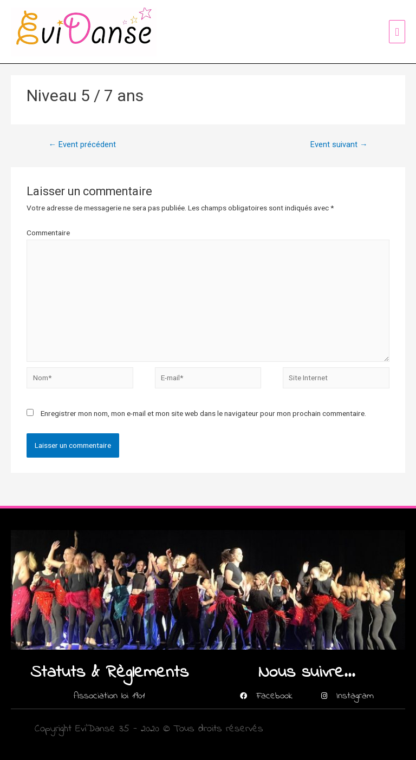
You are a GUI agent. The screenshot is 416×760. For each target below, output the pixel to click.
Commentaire (48, 232)
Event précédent (82, 144)
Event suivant (339, 144)
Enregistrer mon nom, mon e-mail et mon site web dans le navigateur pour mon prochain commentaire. (203, 413)
